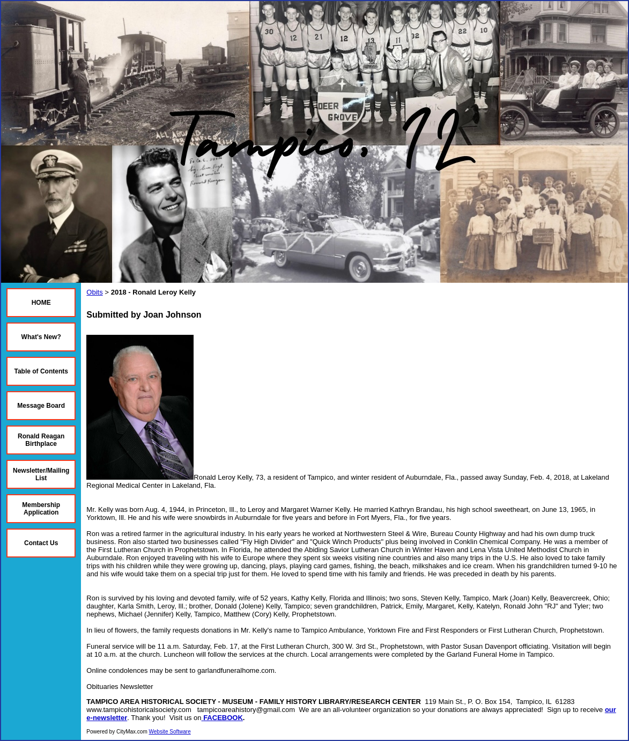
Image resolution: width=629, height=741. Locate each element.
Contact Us (41, 543)
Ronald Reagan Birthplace (41, 439)
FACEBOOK (223, 718)
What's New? (41, 337)
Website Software (170, 732)
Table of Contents (41, 371)
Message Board (41, 405)
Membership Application (41, 508)
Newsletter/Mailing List (41, 474)
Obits (94, 292)
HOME (41, 302)
